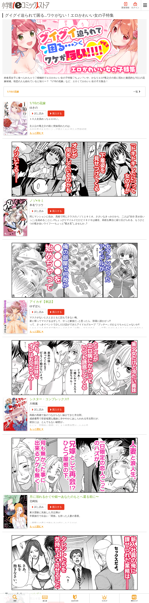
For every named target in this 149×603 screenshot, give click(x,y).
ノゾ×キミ (37, 200)
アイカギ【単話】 (42, 302)
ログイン (135, 5)
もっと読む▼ (37, 133)
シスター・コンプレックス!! (49, 399)
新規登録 (125, 5)
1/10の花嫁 (13, 91)
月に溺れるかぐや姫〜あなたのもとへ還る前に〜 (64, 497)
